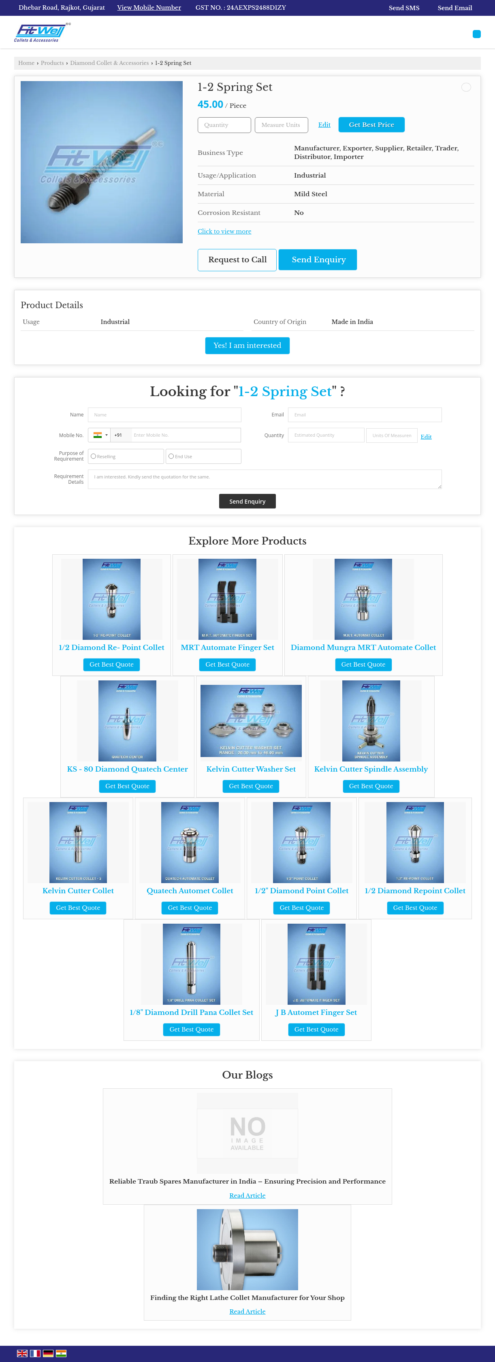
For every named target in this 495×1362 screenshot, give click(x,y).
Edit (324, 125)
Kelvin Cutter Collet (78, 891)
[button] (149, 7)
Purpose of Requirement (68, 456)
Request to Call (237, 259)
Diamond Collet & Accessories (109, 63)
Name (77, 414)
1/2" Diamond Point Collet (302, 891)
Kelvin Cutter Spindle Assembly (371, 769)
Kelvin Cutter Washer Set (251, 769)
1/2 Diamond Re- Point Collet (111, 647)
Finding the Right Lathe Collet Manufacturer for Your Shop (247, 1298)
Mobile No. (71, 435)
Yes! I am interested (247, 345)
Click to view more (225, 231)
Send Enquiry (319, 259)
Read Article (247, 1195)
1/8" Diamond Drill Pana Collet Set (192, 1012)
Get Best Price (371, 125)
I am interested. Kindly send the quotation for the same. (265, 479)
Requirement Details (68, 479)
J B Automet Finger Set (316, 1012)
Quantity (274, 435)
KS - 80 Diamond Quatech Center (127, 769)
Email (277, 414)
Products (52, 63)
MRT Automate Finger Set (227, 647)
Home (26, 63)
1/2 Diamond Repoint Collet (415, 891)
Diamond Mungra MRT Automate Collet (363, 647)
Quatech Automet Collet (190, 891)
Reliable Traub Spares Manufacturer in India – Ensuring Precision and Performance (247, 1181)
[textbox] (281, 125)
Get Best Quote (112, 664)
